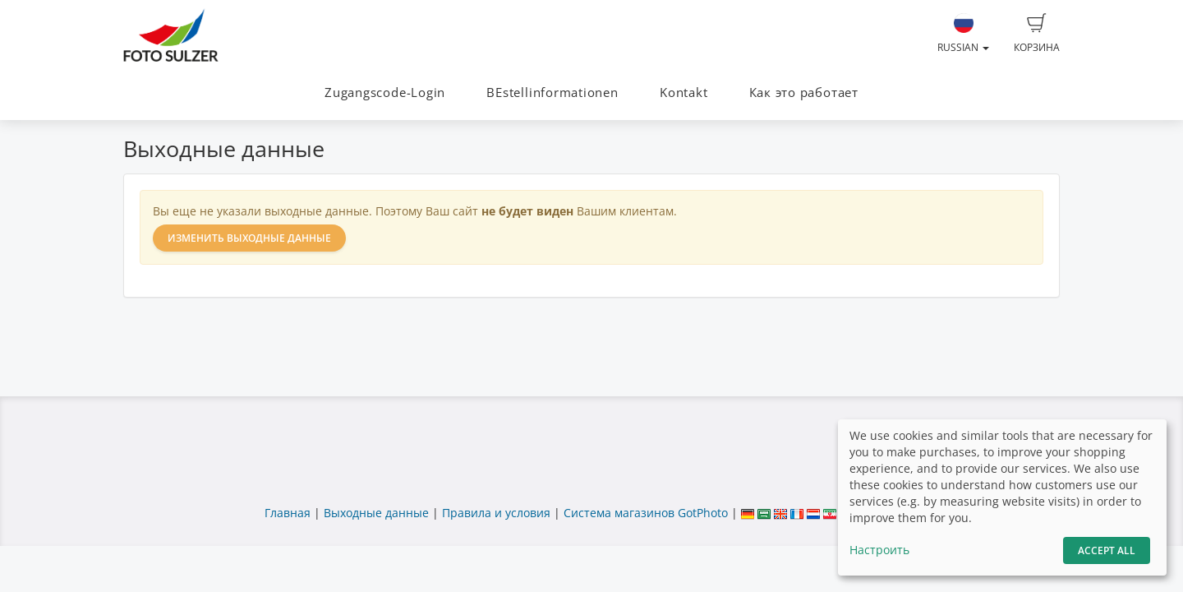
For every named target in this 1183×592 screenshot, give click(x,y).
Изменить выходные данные (249, 238)
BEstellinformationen (552, 92)
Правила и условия (496, 512)
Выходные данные (376, 512)
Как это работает (803, 92)
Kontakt (683, 92)
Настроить (879, 549)
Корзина (1037, 33)
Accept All (1106, 550)
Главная (288, 512)
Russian (963, 33)
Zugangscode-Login (385, 92)
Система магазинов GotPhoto (646, 512)
